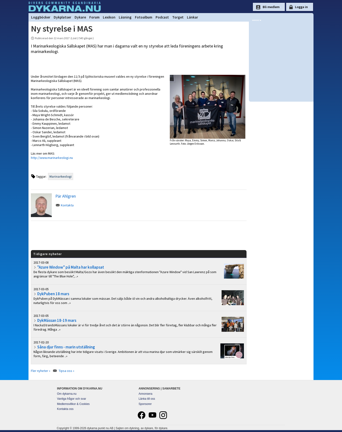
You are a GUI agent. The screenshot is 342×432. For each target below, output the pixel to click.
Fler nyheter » (40, 371)
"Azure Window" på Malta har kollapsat (70, 267)
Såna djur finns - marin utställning (66, 347)
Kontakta (67, 205)
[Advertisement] (138, 235)
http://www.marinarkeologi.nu (52, 158)
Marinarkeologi (60, 176)
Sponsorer (145, 404)
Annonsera (145, 393)
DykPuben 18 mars (53, 293)
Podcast (162, 17)
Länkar (192, 17)
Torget (178, 17)
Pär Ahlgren (65, 196)
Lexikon (109, 17)
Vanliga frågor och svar (71, 398)
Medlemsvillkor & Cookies (73, 404)
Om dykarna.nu (66, 393)
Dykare (80, 17)
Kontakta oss (65, 409)
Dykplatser (62, 17)
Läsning (125, 17)
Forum (94, 17)
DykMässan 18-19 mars (56, 320)
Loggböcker (40, 17)
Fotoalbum (143, 17)
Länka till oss (146, 398)
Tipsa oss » (66, 371)
